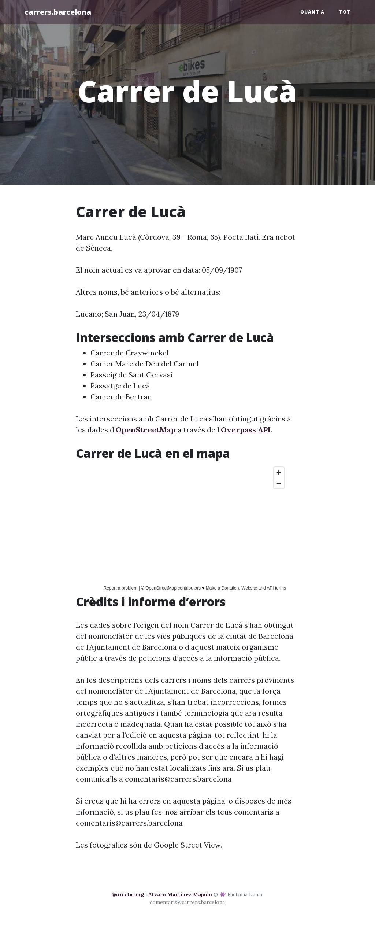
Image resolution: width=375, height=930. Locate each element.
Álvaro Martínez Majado (180, 894)
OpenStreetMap (146, 429)
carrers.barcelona (58, 12)
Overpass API (246, 429)
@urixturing (128, 894)
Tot (344, 12)
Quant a (312, 12)
